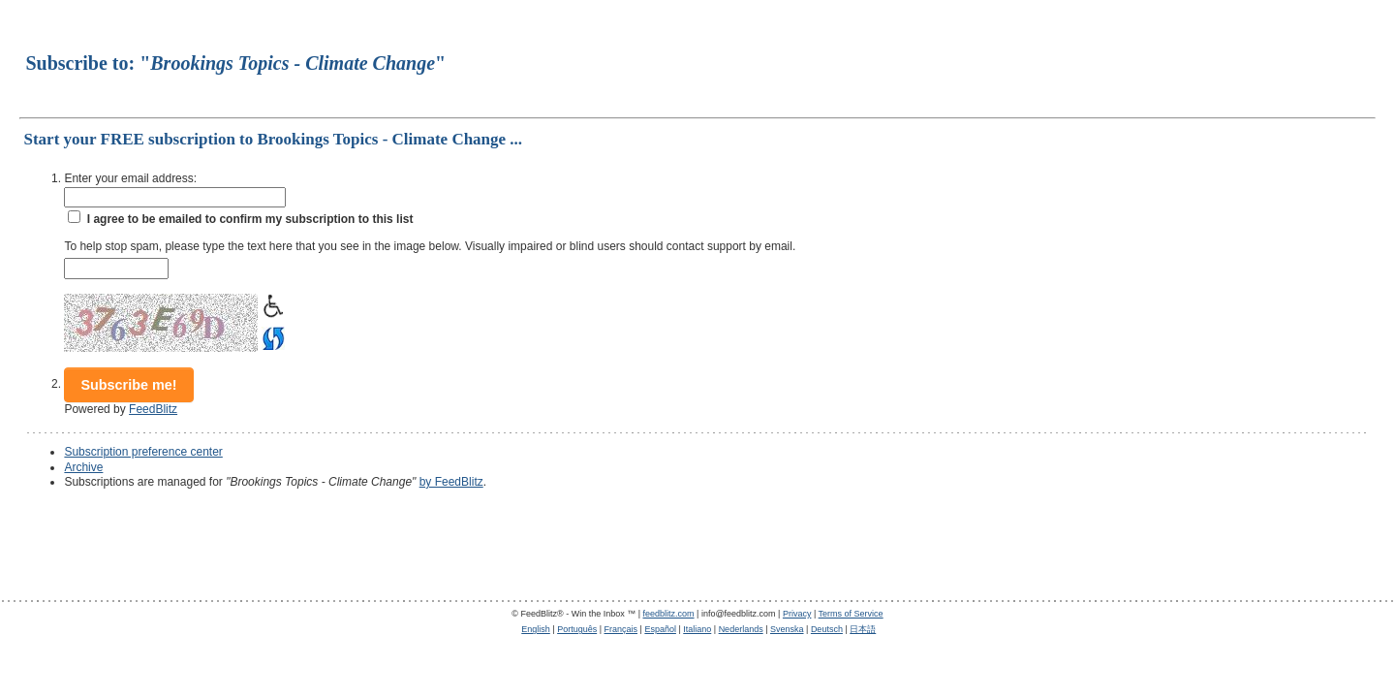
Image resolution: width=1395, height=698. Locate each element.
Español (660, 629)
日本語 (863, 629)
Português (577, 629)
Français (621, 629)
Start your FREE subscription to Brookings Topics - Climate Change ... (272, 139)
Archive (83, 467)
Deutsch (827, 629)
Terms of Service (851, 614)
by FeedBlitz (451, 482)
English (535, 629)
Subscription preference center (143, 452)
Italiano (697, 629)
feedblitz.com (669, 614)
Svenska (787, 629)
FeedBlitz (153, 409)
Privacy (797, 614)
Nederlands (741, 629)
